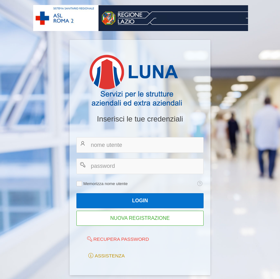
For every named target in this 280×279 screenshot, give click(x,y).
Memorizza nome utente (105, 183)
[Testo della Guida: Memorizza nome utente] (200, 183)
